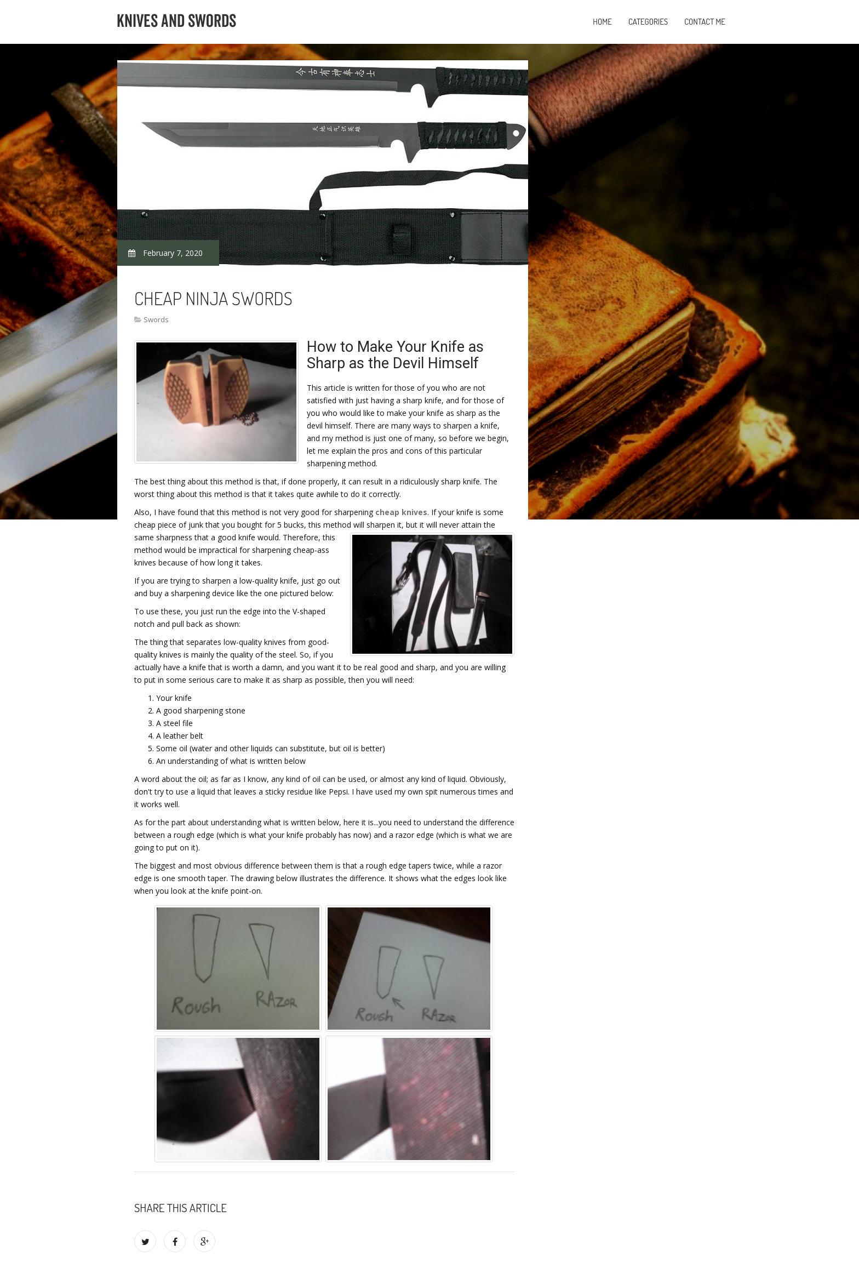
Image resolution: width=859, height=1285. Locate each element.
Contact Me (704, 21)
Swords (156, 319)
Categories (648, 21)
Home (602, 21)
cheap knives (401, 512)
